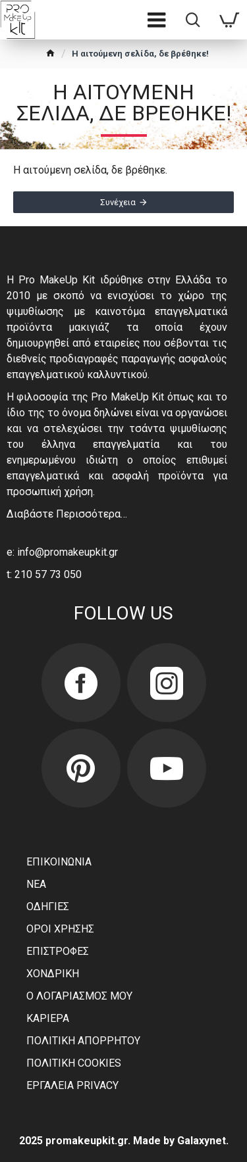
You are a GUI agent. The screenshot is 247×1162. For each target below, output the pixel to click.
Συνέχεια (118, 202)
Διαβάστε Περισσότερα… (67, 514)
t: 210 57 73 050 (44, 574)
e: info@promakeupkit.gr (62, 552)
